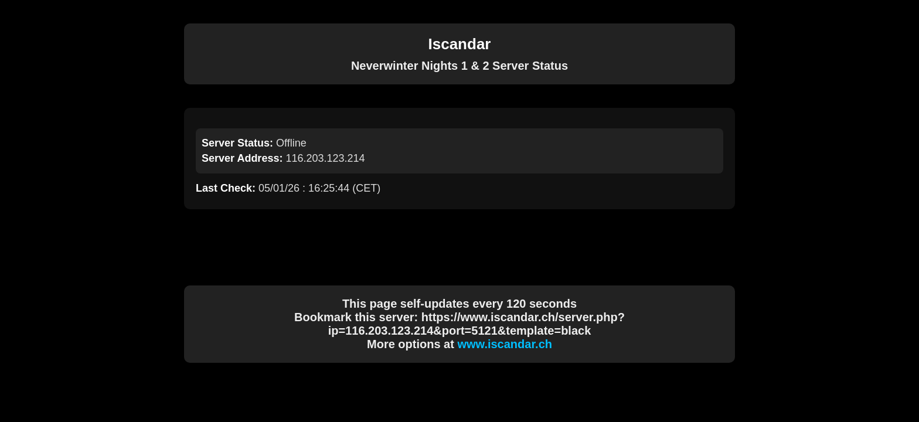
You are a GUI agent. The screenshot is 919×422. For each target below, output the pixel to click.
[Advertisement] (459, 247)
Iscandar (459, 44)
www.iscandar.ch (504, 344)
